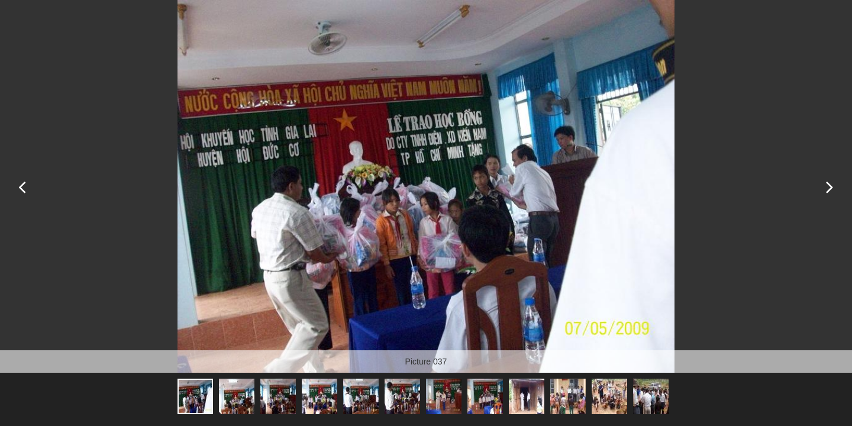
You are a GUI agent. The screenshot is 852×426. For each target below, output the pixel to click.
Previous (22, 186)
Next (829, 186)
